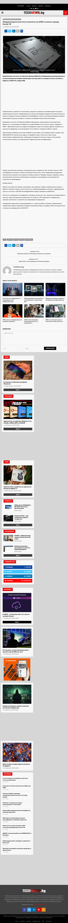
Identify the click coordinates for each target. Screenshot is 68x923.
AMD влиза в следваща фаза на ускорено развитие (12, 320)
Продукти (8, 501)
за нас (28, 6)
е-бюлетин (47, 6)
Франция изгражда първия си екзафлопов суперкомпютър (55, 299)
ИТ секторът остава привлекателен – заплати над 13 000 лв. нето (16, 651)
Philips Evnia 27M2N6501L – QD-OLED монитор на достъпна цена (23, 506)
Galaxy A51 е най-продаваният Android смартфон (34, 261)
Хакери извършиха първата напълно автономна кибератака (16, 707)
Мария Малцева (9, 386)
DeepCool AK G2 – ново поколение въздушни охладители (21, 517)
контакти (34, 6)
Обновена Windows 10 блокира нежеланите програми (34, 253)
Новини (12, 19)
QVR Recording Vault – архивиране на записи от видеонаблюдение (22, 547)
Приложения (9, 531)
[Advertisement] (34, 95)
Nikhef (21, 239)
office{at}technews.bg (40, 904)
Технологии (18, 19)
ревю (6, 357)
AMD (4, 239)
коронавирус (28, 239)
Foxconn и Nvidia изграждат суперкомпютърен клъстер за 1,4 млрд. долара (15, 795)
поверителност (36, 921)
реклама (40, 6)
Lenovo (16, 239)
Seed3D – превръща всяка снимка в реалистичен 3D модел (22, 537)
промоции (8, 396)
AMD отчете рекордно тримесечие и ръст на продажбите (31, 321)
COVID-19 (10, 239)
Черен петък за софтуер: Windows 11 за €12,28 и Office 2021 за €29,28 (17, 422)
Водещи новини (6, 19)
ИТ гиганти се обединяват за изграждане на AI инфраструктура (12, 300)
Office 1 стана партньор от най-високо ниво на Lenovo (54, 320)
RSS (43, 921)
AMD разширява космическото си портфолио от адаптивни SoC (34, 300)
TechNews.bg (7, 26)
